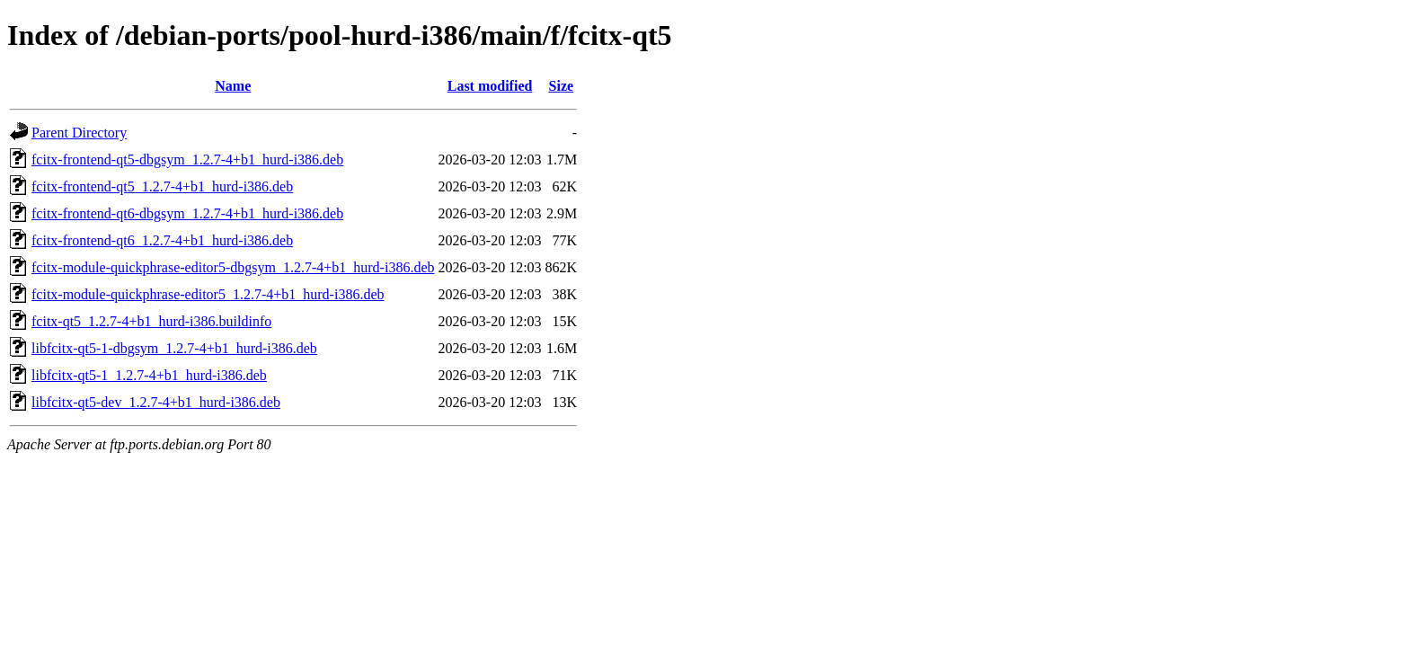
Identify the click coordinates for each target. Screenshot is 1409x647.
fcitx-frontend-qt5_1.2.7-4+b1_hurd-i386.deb (162, 186)
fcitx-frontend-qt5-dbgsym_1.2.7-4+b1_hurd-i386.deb (187, 159)
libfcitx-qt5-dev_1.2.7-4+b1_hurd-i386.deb (155, 402)
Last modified (490, 85)
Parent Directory (79, 132)
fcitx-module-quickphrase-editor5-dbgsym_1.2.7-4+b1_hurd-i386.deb (232, 267)
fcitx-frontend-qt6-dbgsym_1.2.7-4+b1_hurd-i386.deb (187, 213)
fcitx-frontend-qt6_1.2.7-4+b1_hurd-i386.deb (162, 240)
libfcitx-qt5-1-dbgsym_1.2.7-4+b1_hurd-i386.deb (174, 348)
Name (233, 85)
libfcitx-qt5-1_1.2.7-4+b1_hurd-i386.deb (149, 375)
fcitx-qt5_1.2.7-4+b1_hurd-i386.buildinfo (151, 321)
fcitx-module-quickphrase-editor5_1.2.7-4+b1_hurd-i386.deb (207, 294)
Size (561, 85)
